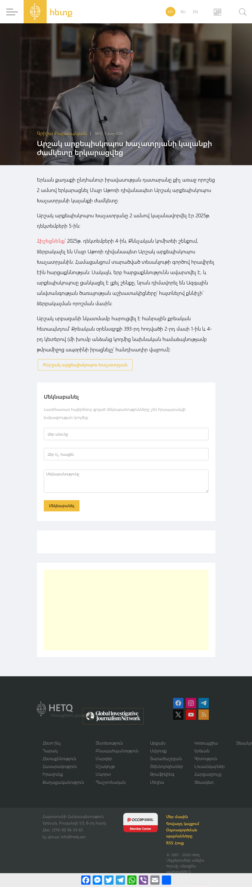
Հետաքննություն (59, 759)
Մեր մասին (178, 817)
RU (183, 11)
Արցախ (158, 743)
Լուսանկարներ (209, 767)
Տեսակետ (204, 783)
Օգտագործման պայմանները (182, 833)
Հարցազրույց (207, 775)
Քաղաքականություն (63, 783)
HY (170, 11)
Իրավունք (53, 775)
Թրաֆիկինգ (162, 775)
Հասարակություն (60, 767)
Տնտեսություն (109, 743)
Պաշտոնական (111, 783)
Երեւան (202, 751)
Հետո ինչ (52, 743)
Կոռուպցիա (206, 743)
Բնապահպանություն (117, 751)
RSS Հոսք (176, 843)
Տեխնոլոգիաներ (166, 767)
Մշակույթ (105, 767)
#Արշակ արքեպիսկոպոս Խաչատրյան (85, 364)
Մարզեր (104, 759)
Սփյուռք (158, 751)
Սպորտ (103, 775)
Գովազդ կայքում (183, 824)
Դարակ (50, 751)
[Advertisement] (126, 610)
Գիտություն (205, 759)
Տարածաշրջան (166, 759)
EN (195, 11)
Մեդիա (157, 783)
